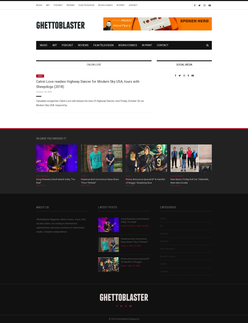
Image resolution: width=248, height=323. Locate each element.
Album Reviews (177, 176)
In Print (121, 5)
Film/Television (86, 5)
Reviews (71, 5)
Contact (133, 5)
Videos (83, 176)
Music (39, 5)
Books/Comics (105, 5)
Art (48, 5)
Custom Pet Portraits (167, 100)
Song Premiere (42, 176)
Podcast (58, 5)
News (40, 76)
